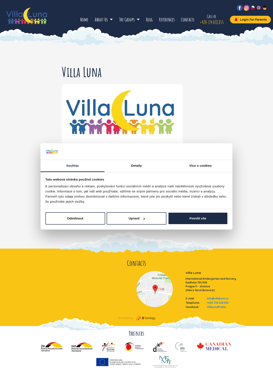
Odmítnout (75, 218)
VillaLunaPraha (216, 307)
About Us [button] (102, 19)
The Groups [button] (127, 19)
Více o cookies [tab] (200, 165)
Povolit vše (197, 218)
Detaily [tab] (136, 165)
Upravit (137, 218)
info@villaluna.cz (217, 298)
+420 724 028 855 (218, 302)
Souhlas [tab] (72, 165)
